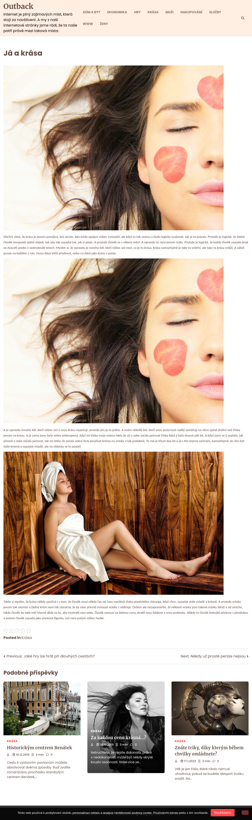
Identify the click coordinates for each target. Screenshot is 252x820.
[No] (245, 812)
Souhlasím (222, 812)
